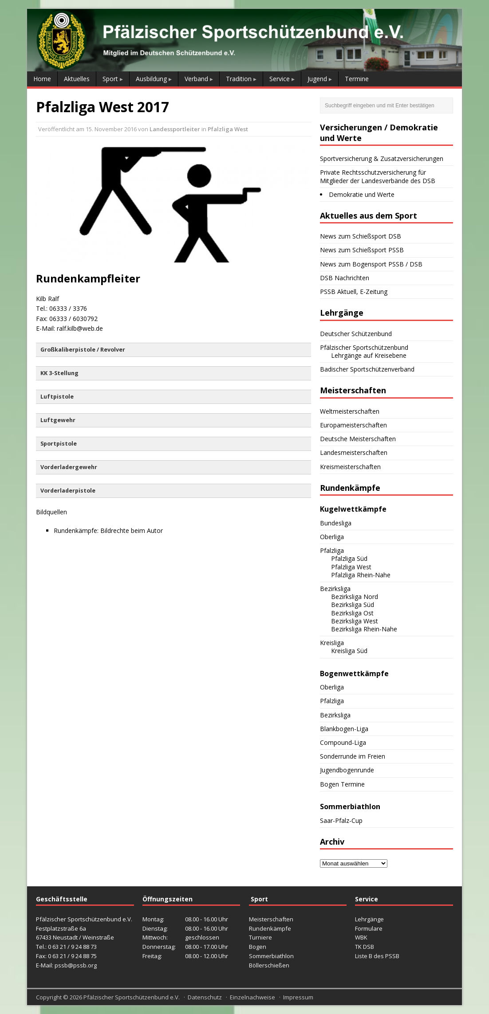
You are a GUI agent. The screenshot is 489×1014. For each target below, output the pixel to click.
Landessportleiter (175, 129)
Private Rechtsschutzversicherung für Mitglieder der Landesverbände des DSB (377, 176)
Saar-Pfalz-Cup (341, 820)
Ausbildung (151, 78)
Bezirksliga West (354, 621)
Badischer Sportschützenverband (367, 369)
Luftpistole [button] (57, 396)
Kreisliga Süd (349, 650)
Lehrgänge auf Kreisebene (368, 355)
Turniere (260, 937)
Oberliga (332, 536)
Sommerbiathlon (271, 956)
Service (279, 78)
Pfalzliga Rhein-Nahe (360, 575)
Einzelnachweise (252, 997)
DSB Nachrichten (344, 278)
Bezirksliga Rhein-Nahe (364, 629)
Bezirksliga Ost (352, 613)
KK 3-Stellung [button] (59, 373)
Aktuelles (77, 78)
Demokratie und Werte (361, 194)
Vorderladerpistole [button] (67, 490)
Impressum (298, 997)
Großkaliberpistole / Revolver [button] (82, 349)
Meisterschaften (271, 919)
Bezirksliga (335, 588)
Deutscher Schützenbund (356, 333)
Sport (110, 78)
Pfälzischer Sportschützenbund (364, 347)
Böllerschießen (269, 965)
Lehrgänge (369, 919)
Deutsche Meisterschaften (358, 439)
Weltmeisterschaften (349, 411)
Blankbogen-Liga (344, 728)
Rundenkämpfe (270, 928)
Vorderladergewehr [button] (68, 467)
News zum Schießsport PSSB (362, 250)
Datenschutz (205, 997)
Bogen (257, 947)
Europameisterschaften (353, 425)
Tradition (239, 78)
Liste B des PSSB (377, 956)
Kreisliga (332, 642)
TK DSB (364, 947)
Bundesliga (335, 523)
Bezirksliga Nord (354, 596)
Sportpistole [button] (58, 443)
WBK (361, 937)
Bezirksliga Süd (352, 604)
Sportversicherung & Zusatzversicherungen (381, 158)
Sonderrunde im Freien (352, 756)
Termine (357, 78)
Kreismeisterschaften (350, 466)
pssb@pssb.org (76, 965)
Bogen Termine (342, 784)
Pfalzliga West (228, 129)
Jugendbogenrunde (347, 770)
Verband (196, 78)
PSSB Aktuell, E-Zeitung (353, 291)
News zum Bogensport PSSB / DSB (371, 264)
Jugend (317, 78)
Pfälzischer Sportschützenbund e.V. (131, 997)
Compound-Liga (343, 742)
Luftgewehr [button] (57, 420)
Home (42, 78)
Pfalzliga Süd (349, 558)
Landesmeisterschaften (353, 452)
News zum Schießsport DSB (360, 236)
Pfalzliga (332, 550)
